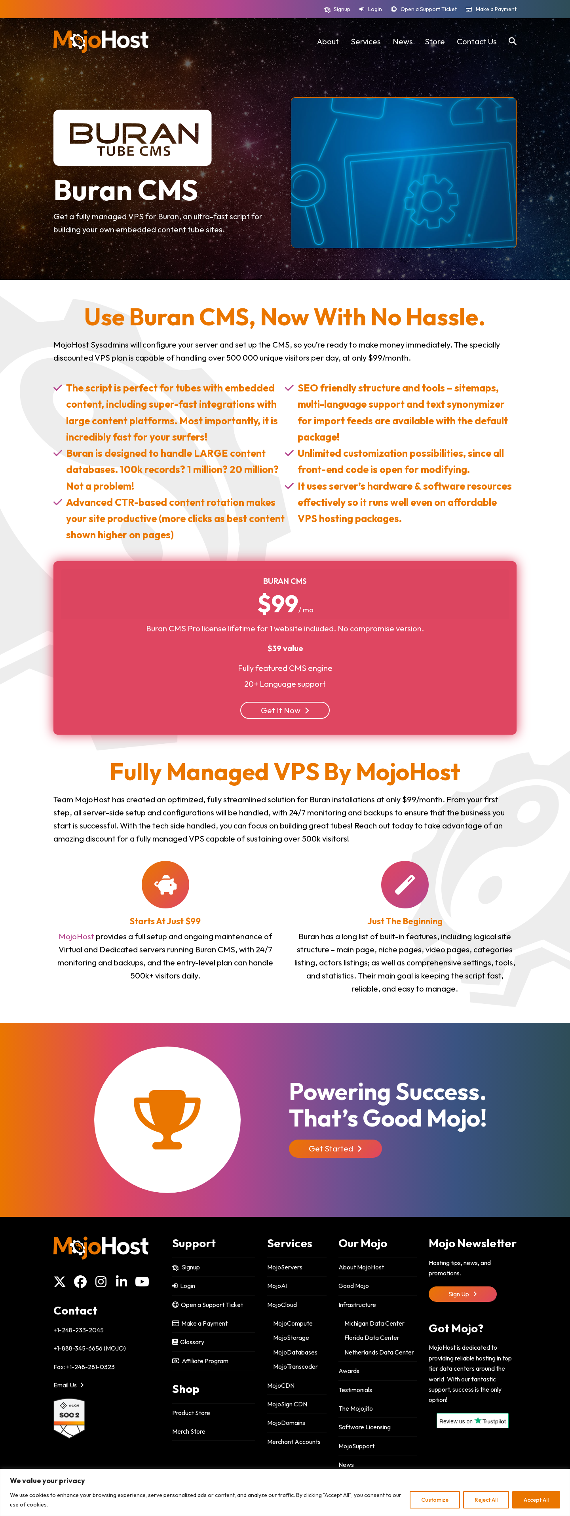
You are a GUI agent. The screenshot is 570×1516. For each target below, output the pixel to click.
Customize (434, 1499)
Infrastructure (357, 1305)
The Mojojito (355, 1408)
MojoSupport (356, 1446)
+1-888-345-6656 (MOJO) (89, 1348)
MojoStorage (291, 1337)
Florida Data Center (371, 1337)
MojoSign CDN (287, 1404)
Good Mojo (353, 1286)
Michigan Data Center (374, 1323)
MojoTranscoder (295, 1366)
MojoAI (277, 1286)
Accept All (536, 1499)
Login (375, 9)
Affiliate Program (200, 1361)
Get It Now (285, 710)
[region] (285, 1492)
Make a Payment (496, 9)
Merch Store (188, 1431)
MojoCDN (280, 1385)
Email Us (68, 1385)
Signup (342, 9)
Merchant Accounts (294, 1442)
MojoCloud (282, 1305)
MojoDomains (286, 1423)
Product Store (191, 1413)
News (346, 1465)
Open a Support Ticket (429, 9)
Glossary (188, 1342)
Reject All (486, 1499)
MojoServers (284, 1267)
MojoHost (76, 936)
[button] (512, 41)
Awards (348, 1371)
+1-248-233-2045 (78, 1330)
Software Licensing (364, 1427)
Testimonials (355, 1390)
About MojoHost (361, 1267)
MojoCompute (293, 1323)
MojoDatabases (295, 1352)
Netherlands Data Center (379, 1352)
